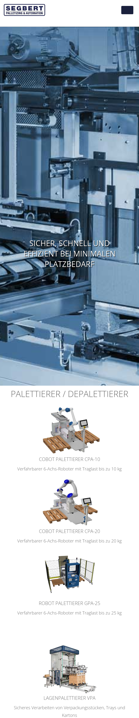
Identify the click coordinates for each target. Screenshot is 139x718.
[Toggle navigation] (127, 10)
